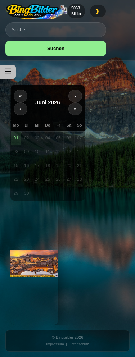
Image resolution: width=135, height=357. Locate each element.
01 (16, 138)
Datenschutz (79, 344)
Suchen (55, 48)
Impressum (55, 344)
